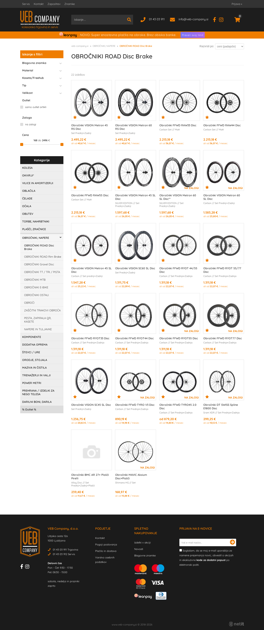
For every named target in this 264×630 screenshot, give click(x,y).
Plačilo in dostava (105, 551)
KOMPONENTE (31, 337)
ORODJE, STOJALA (34, 360)
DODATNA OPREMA (35, 344)
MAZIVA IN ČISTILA (34, 367)
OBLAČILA (28, 191)
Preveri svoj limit (192, 35)
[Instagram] (222, 19)
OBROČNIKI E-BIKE (36, 287)
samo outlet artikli (35, 107)
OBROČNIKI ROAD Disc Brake (39, 247)
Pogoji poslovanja (106, 544)
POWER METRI (31, 383)
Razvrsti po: (207, 46)
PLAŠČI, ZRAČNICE (34, 229)
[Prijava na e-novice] (232, 542)
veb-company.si (80, 45)
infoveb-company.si (193, 19)
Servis (26, 4)
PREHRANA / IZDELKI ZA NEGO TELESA (38, 392)
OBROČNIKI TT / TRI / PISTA (42, 272)
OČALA (26, 206)
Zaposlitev (54, 4)
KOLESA (27, 168)
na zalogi (30, 124)
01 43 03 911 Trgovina (65, 549)
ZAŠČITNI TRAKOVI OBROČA (42, 310)
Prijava (237, 4)
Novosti (138, 549)
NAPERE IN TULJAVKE (38, 329)
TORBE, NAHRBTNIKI (35, 221)
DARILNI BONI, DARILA (37, 402)
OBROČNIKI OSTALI (36, 295)
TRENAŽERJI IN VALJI (36, 375)
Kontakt (39, 4)
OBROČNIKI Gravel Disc (39, 264)
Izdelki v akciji (142, 542)
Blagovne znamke (145, 555)
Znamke (69, 4)
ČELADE (27, 198)
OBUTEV (27, 214)
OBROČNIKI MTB (35, 279)
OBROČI (29, 302)
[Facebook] (216, 19)
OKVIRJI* (28, 175)
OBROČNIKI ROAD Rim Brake (42, 256)
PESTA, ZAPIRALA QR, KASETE (37, 319)
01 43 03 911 (157, 19)
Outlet (29, 409)
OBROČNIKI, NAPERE (35, 238)
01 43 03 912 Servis (64, 554)
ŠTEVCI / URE (31, 352)
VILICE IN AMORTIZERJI (37, 183)
